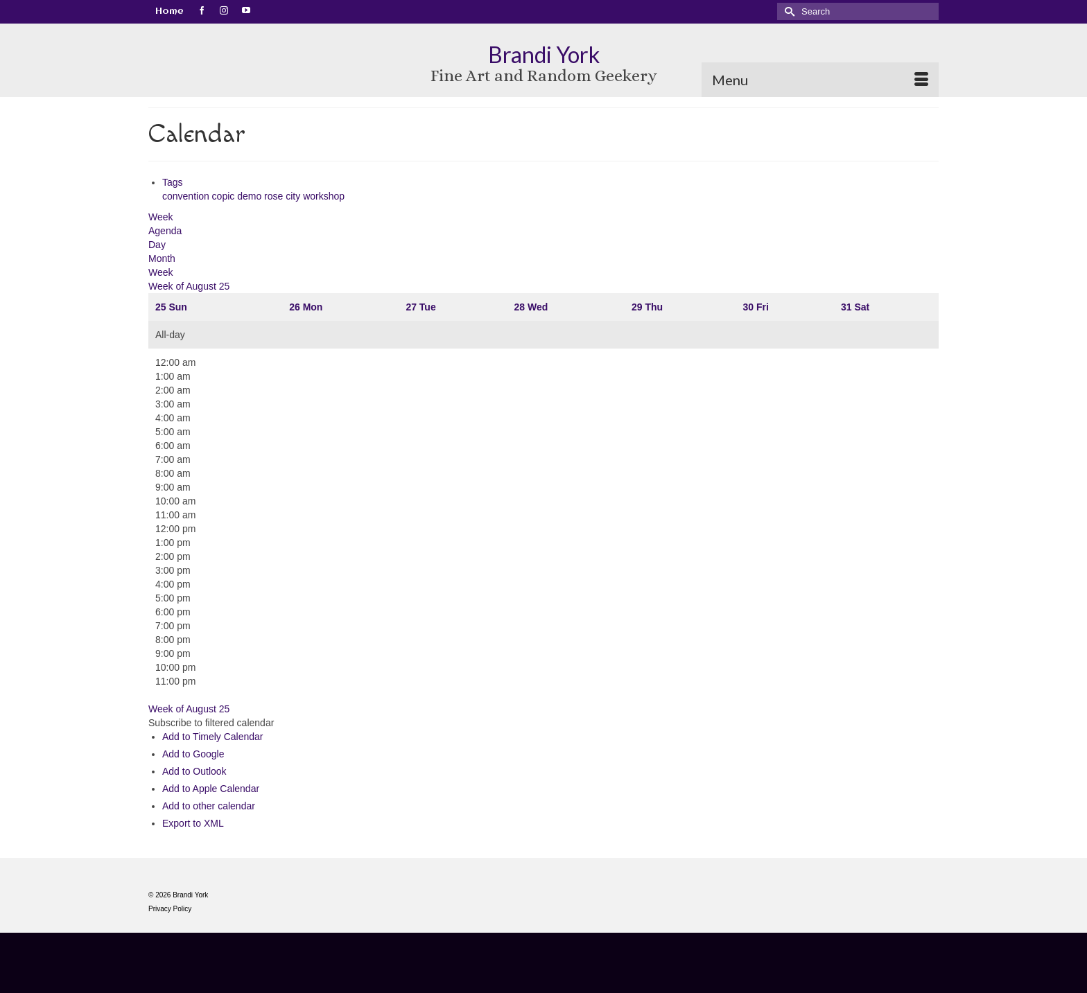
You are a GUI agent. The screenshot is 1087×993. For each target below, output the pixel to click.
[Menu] (820, 79)
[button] (211, 722)
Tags (172, 182)
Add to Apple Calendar (210, 788)
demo (250, 196)
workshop (324, 196)
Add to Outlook (194, 771)
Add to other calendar (208, 805)
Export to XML (193, 823)
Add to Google (193, 753)
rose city (283, 196)
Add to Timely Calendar (212, 736)
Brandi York (544, 54)
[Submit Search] (787, 11)
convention (187, 196)
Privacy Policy (169, 909)
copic (225, 196)
